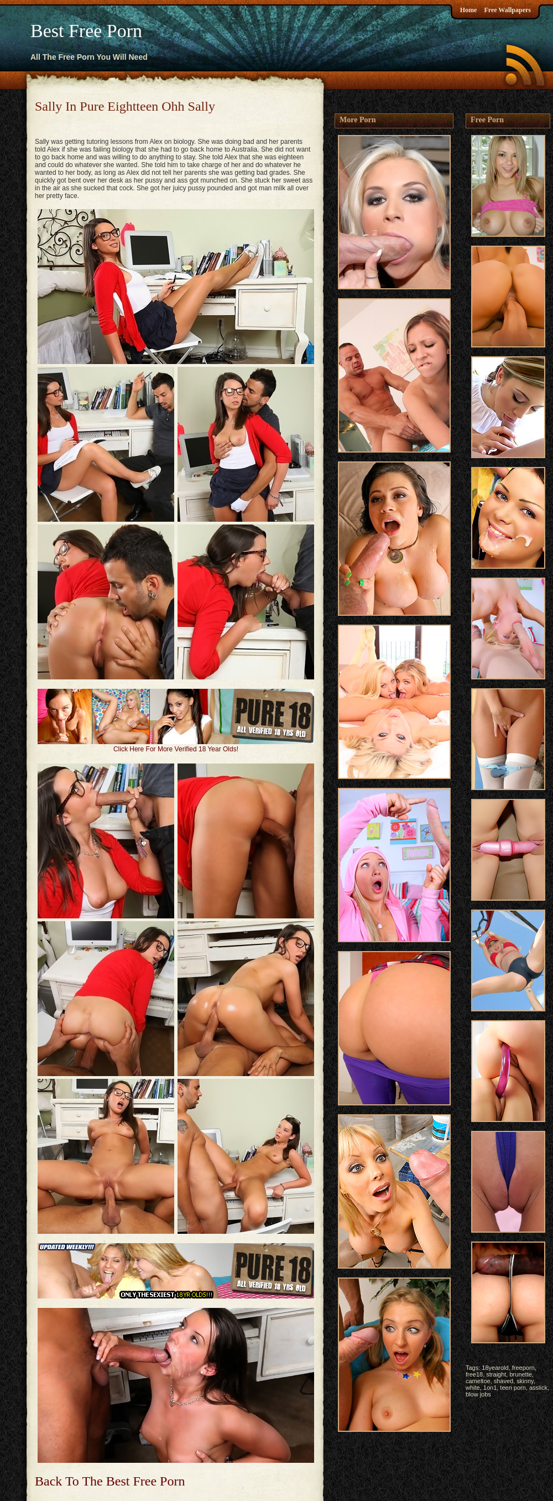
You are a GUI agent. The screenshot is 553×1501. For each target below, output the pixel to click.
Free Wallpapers (507, 10)
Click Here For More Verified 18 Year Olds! (175, 749)
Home (468, 10)
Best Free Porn (86, 30)
